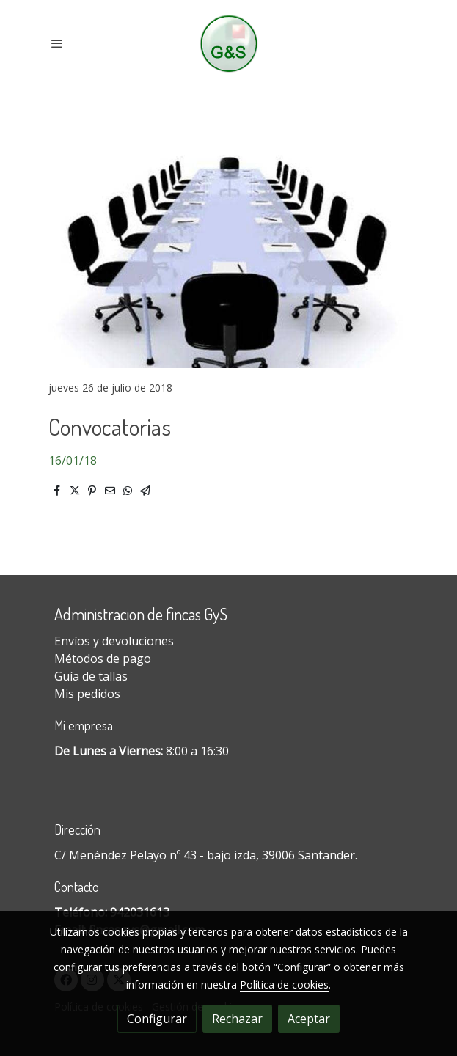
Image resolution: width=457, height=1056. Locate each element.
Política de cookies (284, 984)
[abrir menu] (57, 43)
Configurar (157, 1019)
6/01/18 (76, 460)
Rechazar (237, 1019)
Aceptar (309, 1019)
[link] (228, 44)
